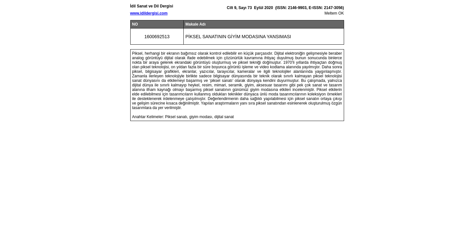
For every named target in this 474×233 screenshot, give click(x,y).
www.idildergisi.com (149, 13)
